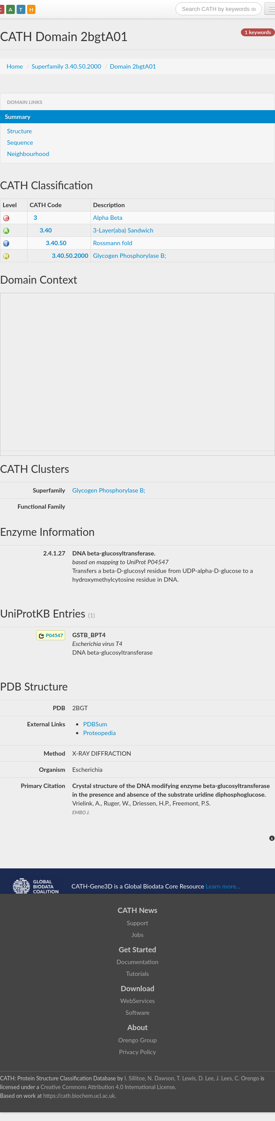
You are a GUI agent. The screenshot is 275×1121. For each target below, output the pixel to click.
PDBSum (95, 724)
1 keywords (258, 32)
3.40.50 (56, 242)
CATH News (137, 910)
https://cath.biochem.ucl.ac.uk (79, 1096)
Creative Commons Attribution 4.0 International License (108, 1087)
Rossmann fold (112, 242)
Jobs (138, 934)
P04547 (50, 635)
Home (15, 66)
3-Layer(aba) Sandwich (123, 230)
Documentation (138, 961)
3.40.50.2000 (70, 255)
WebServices (137, 1000)
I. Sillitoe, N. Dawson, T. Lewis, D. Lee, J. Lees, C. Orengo (192, 1078)
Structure (19, 131)
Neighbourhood (28, 153)
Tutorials (137, 973)
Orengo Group (137, 1040)
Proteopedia (99, 732)
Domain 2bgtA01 (133, 66)
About (137, 1027)
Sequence (20, 142)
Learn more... (223, 885)
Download (137, 988)
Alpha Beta (107, 217)
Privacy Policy (137, 1051)
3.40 (46, 230)
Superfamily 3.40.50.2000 (67, 66)
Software (137, 1012)
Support (137, 923)
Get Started (138, 949)
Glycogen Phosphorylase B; (129, 255)
